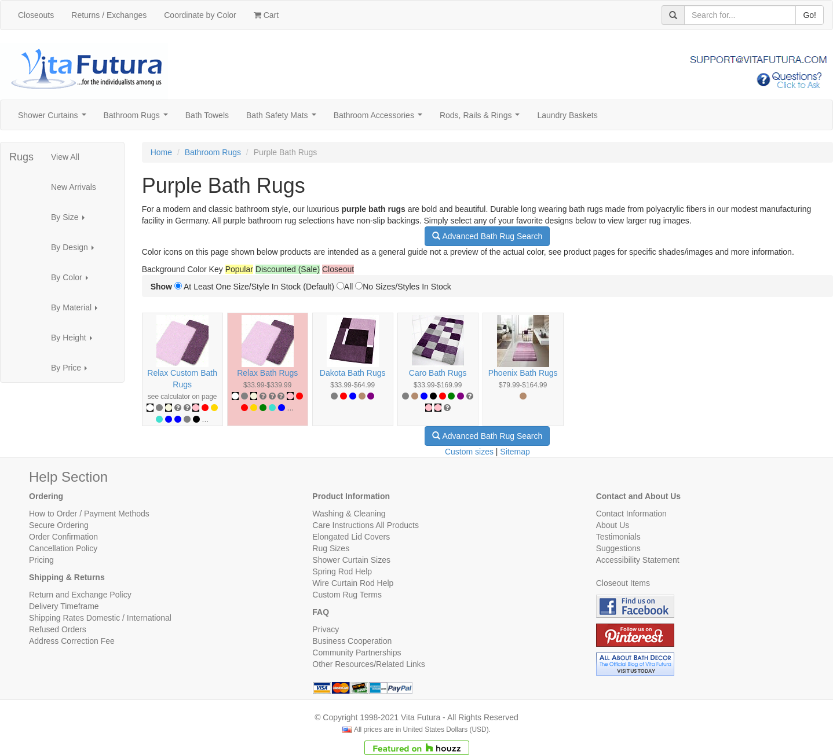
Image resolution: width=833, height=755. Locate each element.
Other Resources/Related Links (368, 664)
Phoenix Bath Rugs (523, 373)
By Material (77, 310)
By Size (71, 220)
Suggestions (618, 548)
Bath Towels (207, 115)
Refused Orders (57, 629)
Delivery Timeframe (64, 606)
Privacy (325, 629)
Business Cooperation (352, 641)
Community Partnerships (356, 652)
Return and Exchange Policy (80, 594)
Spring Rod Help (342, 571)
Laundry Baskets (567, 115)
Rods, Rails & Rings (482, 118)
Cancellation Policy (63, 548)
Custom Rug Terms (347, 594)
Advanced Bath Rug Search (487, 236)
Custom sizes (469, 451)
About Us (613, 525)
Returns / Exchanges (109, 15)
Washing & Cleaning (348, 513)
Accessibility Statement (637, 560)
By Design (75, 250)
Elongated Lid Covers (351, 536)
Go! (809, 15)
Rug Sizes (330, 548)
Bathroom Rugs (138, 118)
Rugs (21, 157)
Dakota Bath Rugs (353, 373)
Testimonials (618, 536)
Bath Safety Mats (283, 118)
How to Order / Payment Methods (89, 513)
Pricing (41, 560)
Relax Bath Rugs (267, 373)
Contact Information (631, 513)
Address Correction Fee (72, 641)
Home (161, 152)
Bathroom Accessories (380, 118)
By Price (72, 371)
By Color (72, 280)
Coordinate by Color (200, 15)
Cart (266, 15)
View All (65, 157)
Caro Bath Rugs (438, 373)
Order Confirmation (63, 536)
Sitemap (514, 451)
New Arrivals (73, 187)
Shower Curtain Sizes (351, 560)
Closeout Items (623, 583)
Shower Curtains (54, 118)
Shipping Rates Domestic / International (100, 617)
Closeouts (36, 15)
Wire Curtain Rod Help (352, 583)
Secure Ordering (59, 525)
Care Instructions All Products (365, 525)
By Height (74, 341)
